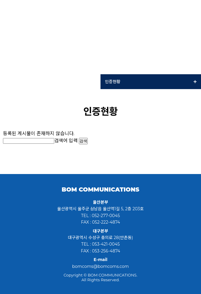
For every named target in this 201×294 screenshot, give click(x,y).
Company (50, 81)
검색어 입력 (66, 140)
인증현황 (151, 81)
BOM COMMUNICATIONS (100, 189)
